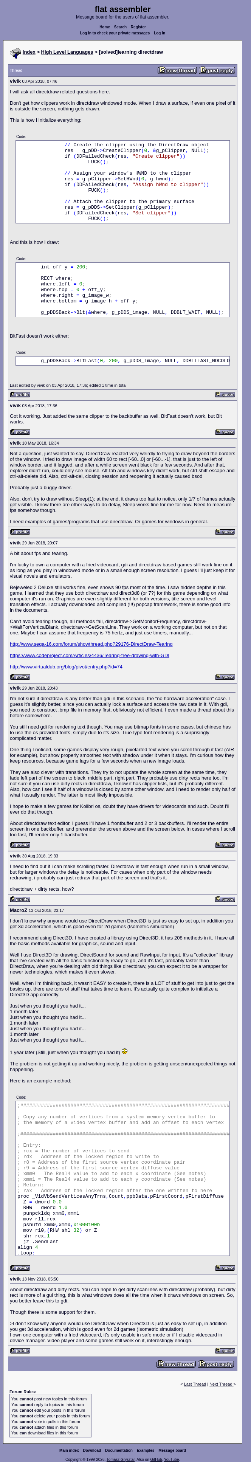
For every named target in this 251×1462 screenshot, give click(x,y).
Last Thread (195, 1384)
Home (104, 27)
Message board (172, 1450)
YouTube (171, 1459)
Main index (69, 1450)
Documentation (119, 1450)
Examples (146, 1450)
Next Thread (221, 1384)
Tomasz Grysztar (121, 1459)
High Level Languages (67, 52)
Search (120, 27)
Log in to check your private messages (115, 33)
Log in (159, 33)
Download (92, 1450)
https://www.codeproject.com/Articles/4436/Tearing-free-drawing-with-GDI (89, 655)
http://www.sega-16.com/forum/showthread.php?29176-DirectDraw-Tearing (91, 644)
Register (138, 27)
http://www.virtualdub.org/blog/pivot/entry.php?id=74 (66, 667)
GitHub (156, 1459)
